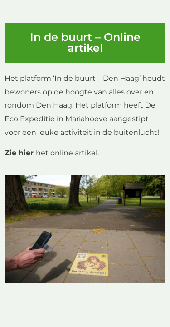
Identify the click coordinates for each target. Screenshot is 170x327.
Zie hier (19, 153)
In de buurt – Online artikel (85, 42)
